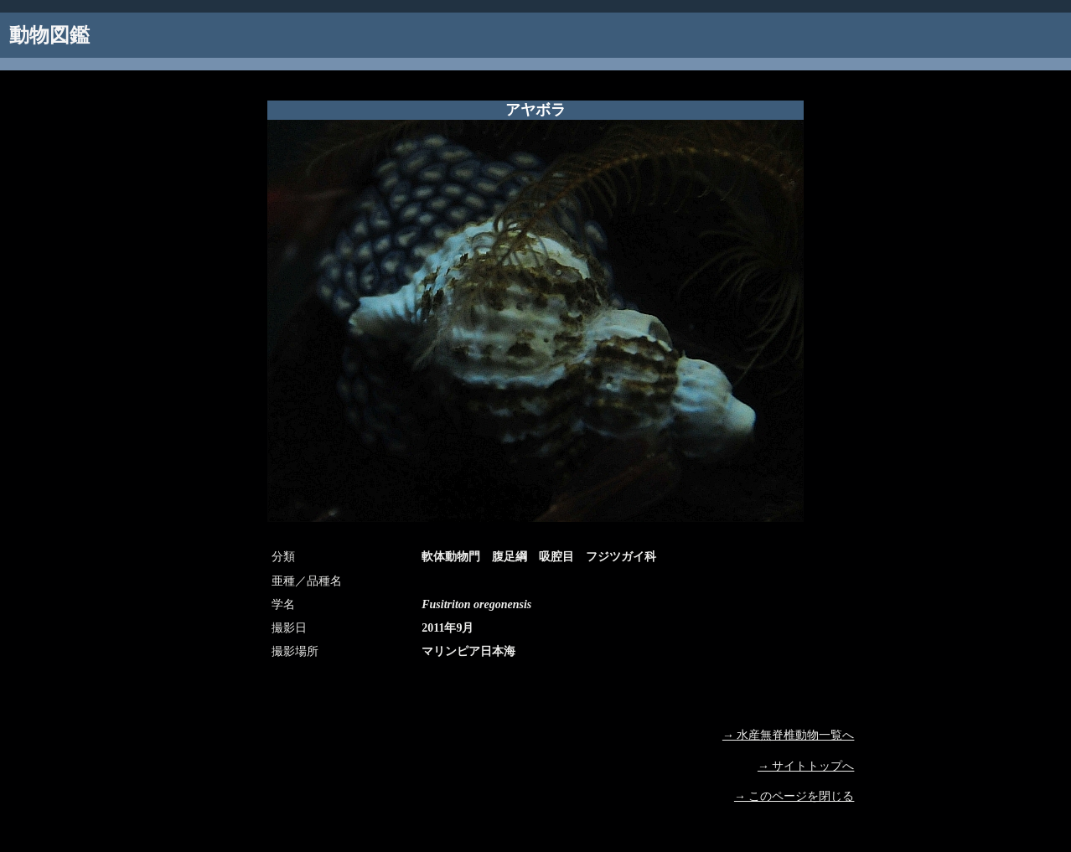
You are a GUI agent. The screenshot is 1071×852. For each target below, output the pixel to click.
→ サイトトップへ (806, 766)
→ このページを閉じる (794, 796)
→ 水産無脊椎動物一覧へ (788, 735)
